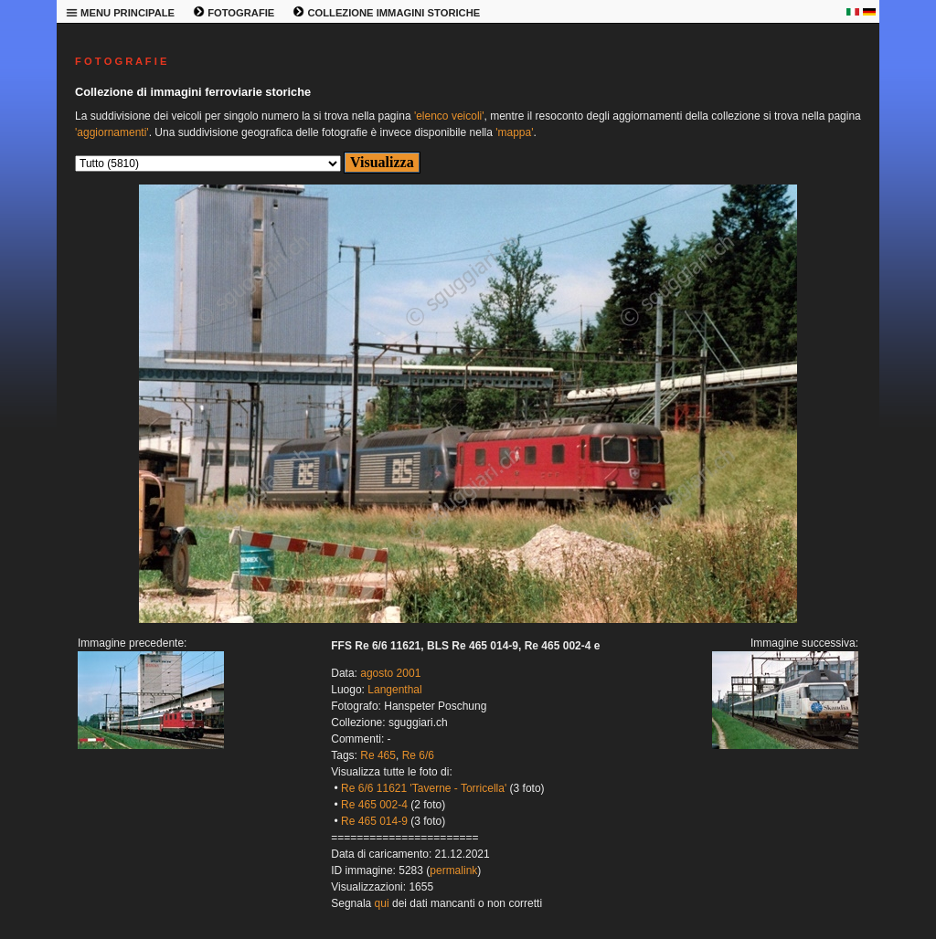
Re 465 (378, 755)
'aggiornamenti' (112, 132)
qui (382, 903)
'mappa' (514, 132)
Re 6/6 (418, 755)
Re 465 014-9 (374, 821)
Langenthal (394, 689)
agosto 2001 (390, 673)
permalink (453, 870)
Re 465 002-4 (374, 804)
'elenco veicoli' (449, 116)
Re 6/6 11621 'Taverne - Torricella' (423, 788)
